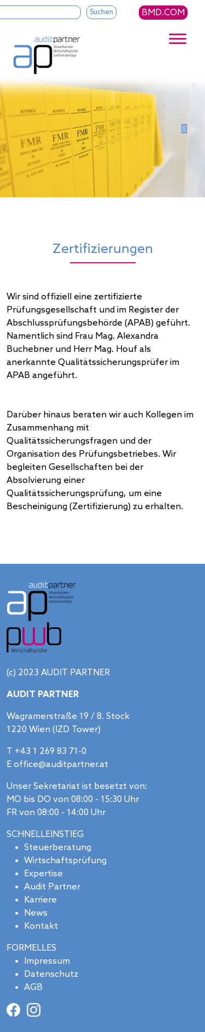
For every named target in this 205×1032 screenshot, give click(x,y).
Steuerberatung (57, 847)
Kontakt (41, 926)
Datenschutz (51, 974)
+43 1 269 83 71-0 (50, 751)
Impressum (47, 961)
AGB (33, 987)
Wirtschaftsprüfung (65, 861)
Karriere (40, 900)
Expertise (43, 874)
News (36, 913)
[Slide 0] (184, 128)
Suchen (101, 12)
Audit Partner (52, 887)
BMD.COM (163, 13)
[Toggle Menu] (177, 39)
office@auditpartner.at (61, 764)
